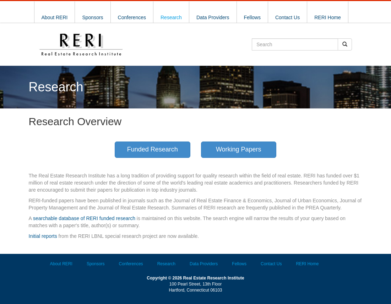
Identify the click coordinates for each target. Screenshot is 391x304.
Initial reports (43, 236)
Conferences (132, 17)
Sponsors (92, 17)
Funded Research (152, 149)
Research (171, 17)
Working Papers (238, 149)
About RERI (55, 17)
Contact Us (287, 17)
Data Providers (212, 17)
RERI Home (327, 17)
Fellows (252, 17)
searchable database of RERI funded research (84, 218)
